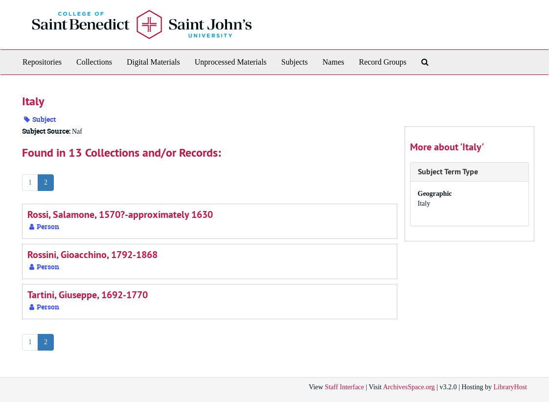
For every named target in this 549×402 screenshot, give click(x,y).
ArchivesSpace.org (409, 387)
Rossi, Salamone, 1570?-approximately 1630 (120, 214)
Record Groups (382, 62)
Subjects (294, 62)
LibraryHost (510, 387)
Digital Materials (153, 62)
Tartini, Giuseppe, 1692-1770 (87, 294)
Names (333, 62)
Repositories (42, 62)
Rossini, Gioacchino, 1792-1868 (92, 254)
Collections (94, 62)
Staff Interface (344, 387)
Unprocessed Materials (231, 62)
